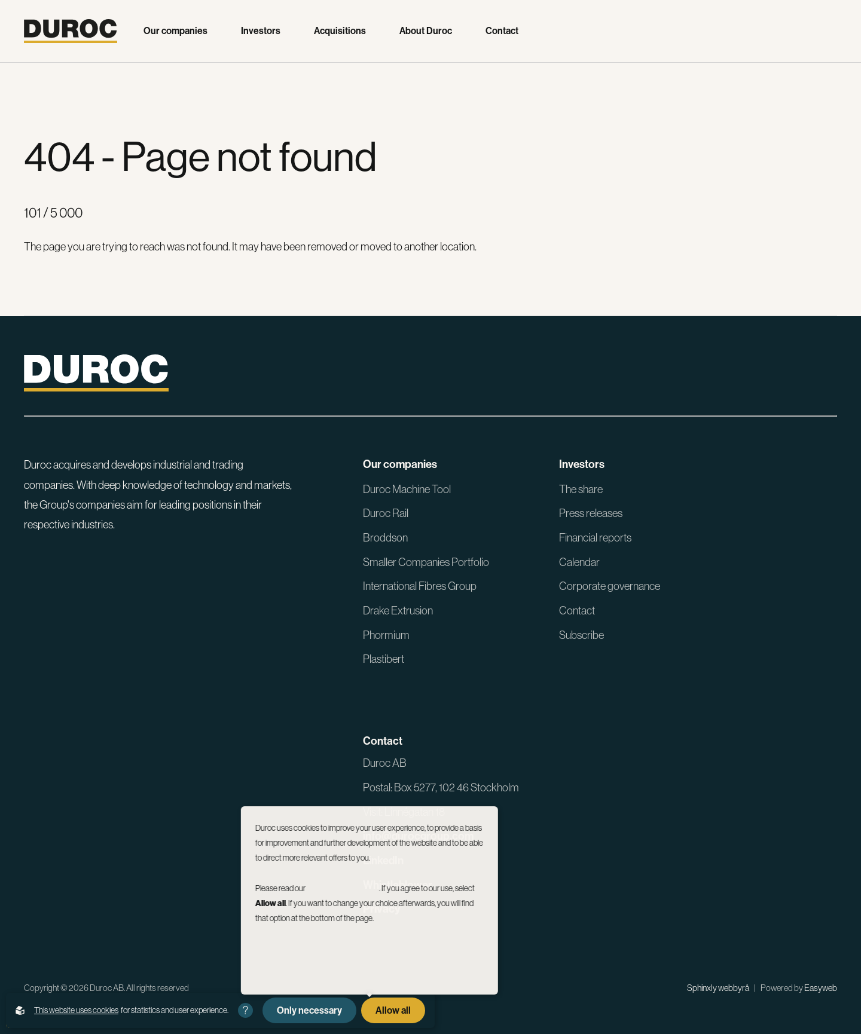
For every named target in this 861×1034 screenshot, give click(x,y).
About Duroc (425, 31)
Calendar (579, 562)
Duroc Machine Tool (407, 489)
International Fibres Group (420, 586)
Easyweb (820, 988)
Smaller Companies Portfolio (426, 562)
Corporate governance (609, 586)
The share (581, 489)
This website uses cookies (76, 1010)
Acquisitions (340, 31)
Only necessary (309, 1010)
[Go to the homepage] (70, 31)
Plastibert (383, 659)
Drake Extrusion (398, 610)
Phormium (386, 635)
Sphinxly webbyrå (718, 988)
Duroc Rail (385, 513)
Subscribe (581, 635)
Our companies (175, 31)
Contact (502, 31)
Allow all (393, 1010)
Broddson (385, 537)
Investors (260, 31)
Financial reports (595, 537)
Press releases (590, 513)
